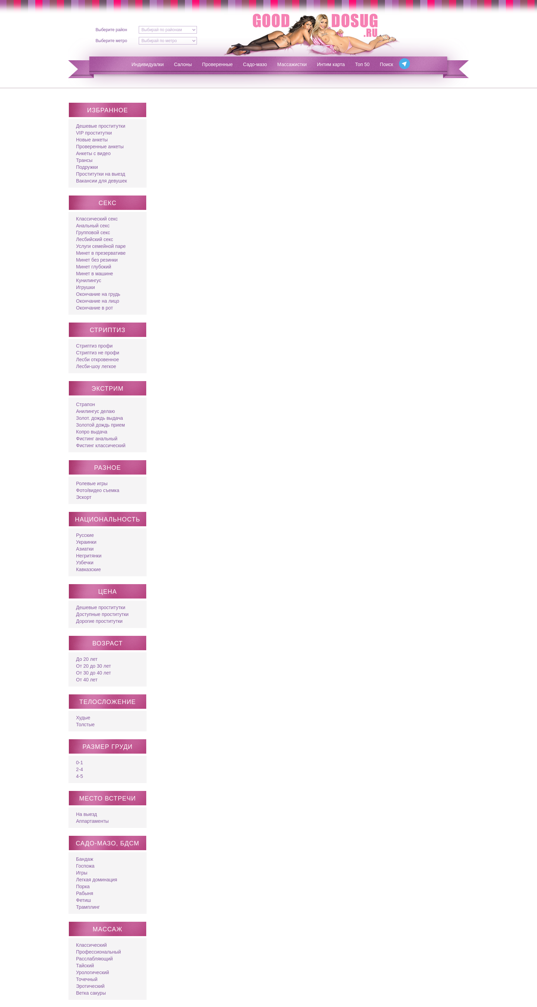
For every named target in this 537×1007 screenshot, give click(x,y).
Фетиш (83, 900)
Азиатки (84, 549)
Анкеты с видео (93, 153)
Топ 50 (362, 64)
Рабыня (84, 893)
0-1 (79, 762)
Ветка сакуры (91, 993)
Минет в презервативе (101, 253)
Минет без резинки (97, 260)
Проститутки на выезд (100, 174)
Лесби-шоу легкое (96, 366)
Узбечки (84, 562)
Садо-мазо (255, 64)
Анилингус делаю (95, 411)
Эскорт (83, 497)
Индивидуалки (148, 64)
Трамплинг (88, 907)
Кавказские (88, 569)
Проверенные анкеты (100, 146)
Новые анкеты (92, 139)
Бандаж (84, 859)
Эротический (90, 986)
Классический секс (97, 219)
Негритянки (88, 555)
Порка (83, 886)
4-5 (79, 776)
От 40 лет (87, 679)
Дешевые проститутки (100, 126)
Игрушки (85, 287)
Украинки (86, 542)
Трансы (84, 160)
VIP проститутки (94, 133)
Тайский (85, 965)
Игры (81, 873)
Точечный (86, 979)
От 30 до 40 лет (93, 673)
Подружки (87, 167)
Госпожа (85, 866)
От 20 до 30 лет (93, 666)
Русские (85, 535)
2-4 (79, 769)
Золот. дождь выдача (99, 418)
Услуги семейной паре (101, 246)
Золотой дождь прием (100, 425)
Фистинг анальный (96, 438)
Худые (83, 717)
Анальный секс (93, 225)
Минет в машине (94, 273)
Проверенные (217, 64)
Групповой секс (93, 232)
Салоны (183, 64)
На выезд (86, 814)
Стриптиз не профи (97, 352)
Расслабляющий (94, 958)
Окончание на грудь (98, 294)
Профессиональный (98, 952)
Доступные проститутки (102, 614)
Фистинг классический (100, 445)
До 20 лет (87, 659)
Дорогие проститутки (99, 621)
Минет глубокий (93, 266)
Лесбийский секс (94, 239)
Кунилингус (88, 280)
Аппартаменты (92, 821)
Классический (91, 945)
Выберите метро (111, 40)
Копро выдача (91, 432)
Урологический (92, 972)
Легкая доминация (96, 879)
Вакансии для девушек (101, 181)
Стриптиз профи (94, 346)
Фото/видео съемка (97, 490)
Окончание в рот (94, 308)
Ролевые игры (92, 483)
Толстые (85, 724)
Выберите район (111, 29)
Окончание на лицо (97, 301)
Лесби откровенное (97, 359)
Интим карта (331, 64)
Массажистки (292, 64)
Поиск (386, 64)
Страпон (85, 404)
